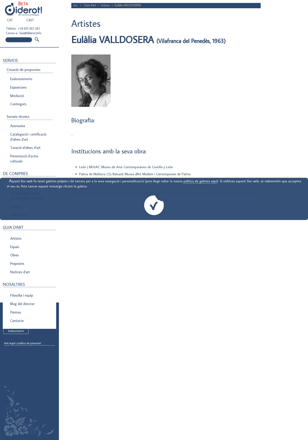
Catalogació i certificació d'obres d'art (26, 127)
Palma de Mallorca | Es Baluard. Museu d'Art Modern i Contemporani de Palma (136, 173)
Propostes (17, 236)
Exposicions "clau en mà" (27, 169)
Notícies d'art (19, 243)
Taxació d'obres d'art (24, 136)
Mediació (16, 91)
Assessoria (17, 118)
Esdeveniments (20, 78)
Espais (14, 223)
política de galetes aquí (200, 181)
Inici (76, 5)
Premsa (15, 278)
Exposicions (18, 85)
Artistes (107, 5)
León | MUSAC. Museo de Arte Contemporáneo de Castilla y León (126, 167)
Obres (14, 229)
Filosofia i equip (20, 265)
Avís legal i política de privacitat (24, 343)
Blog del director (21, 271)
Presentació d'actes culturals (23, 145)
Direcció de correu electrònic (23, 316)
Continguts (18, 98)
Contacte (16, 285)
